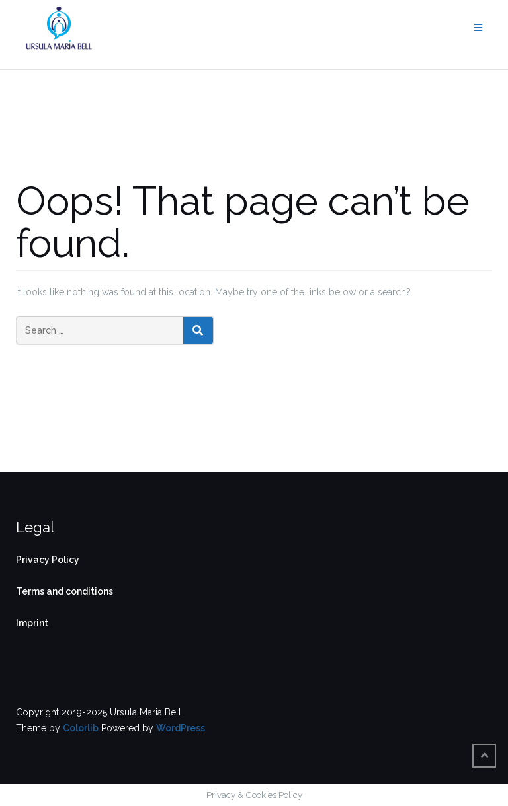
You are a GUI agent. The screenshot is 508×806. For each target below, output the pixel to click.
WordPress (180, 728)
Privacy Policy (47, 559)
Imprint (32, 623)
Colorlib (81, 728)
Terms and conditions (64, 591)
